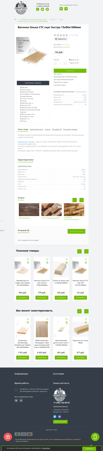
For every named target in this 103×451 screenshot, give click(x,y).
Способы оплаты (60, 85)
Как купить (58, 74)
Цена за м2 (74, 63)
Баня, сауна (25, 90)
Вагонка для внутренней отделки (30, 111)
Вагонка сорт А (26, 103)
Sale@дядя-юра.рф (43, 4)
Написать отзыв (76, 231)
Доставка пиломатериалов (63, 79)
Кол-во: (56, 60)
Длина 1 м (24, 119)
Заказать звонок (60, 422)
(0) (77, 35)
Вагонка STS (25, 105)
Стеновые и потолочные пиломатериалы (33, 19)
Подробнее (46, 448)
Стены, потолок (26, 99)
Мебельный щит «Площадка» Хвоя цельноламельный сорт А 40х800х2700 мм (41, 344)
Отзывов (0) (57, 129)
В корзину (70, 71)
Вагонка (52, 19)
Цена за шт (74, 60)
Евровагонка (22, 142)
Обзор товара (23, 129)
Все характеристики (80, 91)
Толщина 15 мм (26, 116)
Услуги (47, 129)
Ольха (61, 19)
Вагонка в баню (26, 92)
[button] (43, 6)
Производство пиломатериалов (65, 77)
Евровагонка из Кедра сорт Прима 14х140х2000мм (22, 283)
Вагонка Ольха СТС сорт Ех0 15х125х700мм (80, 283)
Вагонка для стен (27, 114)
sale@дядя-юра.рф (60, 406)
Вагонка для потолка (28, 108)
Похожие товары (70, 129)
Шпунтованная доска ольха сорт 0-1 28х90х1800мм (61, 342)
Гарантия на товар (61, 82)
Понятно (89, 448)
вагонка (32, 142)
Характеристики (36, 129)
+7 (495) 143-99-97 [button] (61, 402)
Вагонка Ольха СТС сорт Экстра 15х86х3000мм (41, 283)
